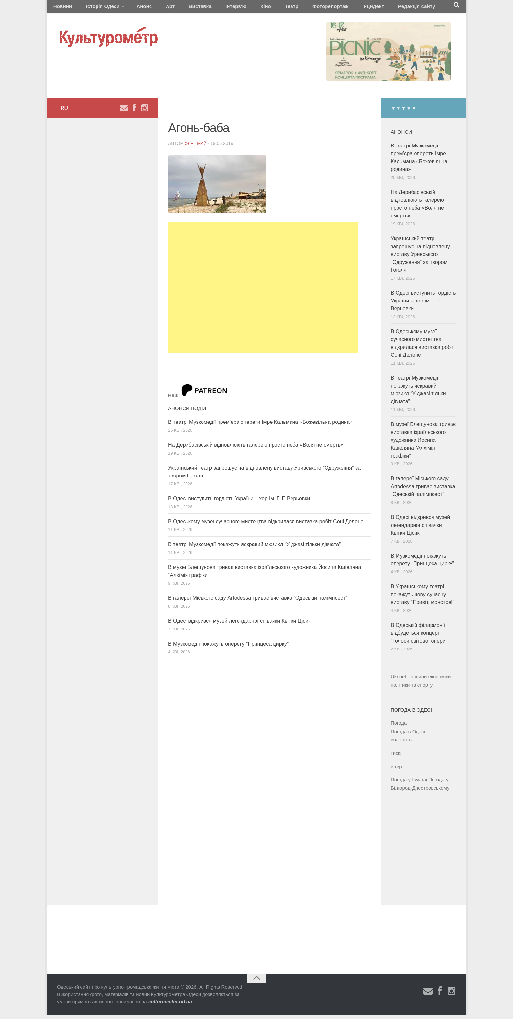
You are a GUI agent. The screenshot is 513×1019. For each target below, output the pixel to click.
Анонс (133, 8)
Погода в (408, 735)
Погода (399, 726)
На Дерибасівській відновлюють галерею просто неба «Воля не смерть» (256, 448)
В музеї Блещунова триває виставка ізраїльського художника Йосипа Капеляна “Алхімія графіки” (423, 443)
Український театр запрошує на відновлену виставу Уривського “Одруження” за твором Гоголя (420, 258)
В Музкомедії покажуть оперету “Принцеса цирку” (228, 647)
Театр (255, 8)
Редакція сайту (364, 8)
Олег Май (196, 146)
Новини (61, 8)
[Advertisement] (263, 291)
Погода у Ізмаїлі (409, 783)
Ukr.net (398, 680)
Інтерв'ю (209, 8)
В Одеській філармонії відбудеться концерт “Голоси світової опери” (419, 637)
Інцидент (326, 8)
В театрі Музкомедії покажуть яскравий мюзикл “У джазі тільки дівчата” (254, 548)
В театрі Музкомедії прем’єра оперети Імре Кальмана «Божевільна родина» (260, 425)
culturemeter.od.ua (170, 1005)
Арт (154, 8)
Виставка (179, 8)
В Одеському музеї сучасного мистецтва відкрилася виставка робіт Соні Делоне (265, 525)
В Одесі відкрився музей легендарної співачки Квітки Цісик (239, 624)
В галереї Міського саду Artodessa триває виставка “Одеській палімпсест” (257, 601)
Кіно (234, 8)
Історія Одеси (95, 8)
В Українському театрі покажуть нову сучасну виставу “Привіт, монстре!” (422, 598)
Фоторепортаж (288, 8)
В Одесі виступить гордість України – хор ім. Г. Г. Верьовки (239, 502)
